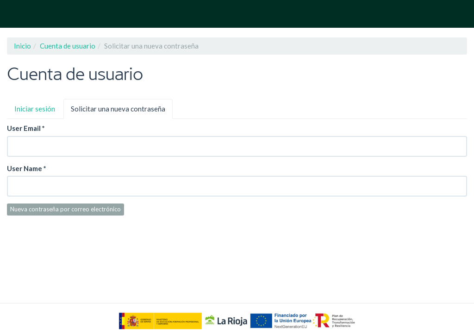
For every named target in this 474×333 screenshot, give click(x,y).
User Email (26, 128)
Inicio (22, 46)
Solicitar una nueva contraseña (122, 111)
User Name (26, 168)
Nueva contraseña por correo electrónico (65, 209)
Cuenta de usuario (67, 46)
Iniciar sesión (34, 109)
